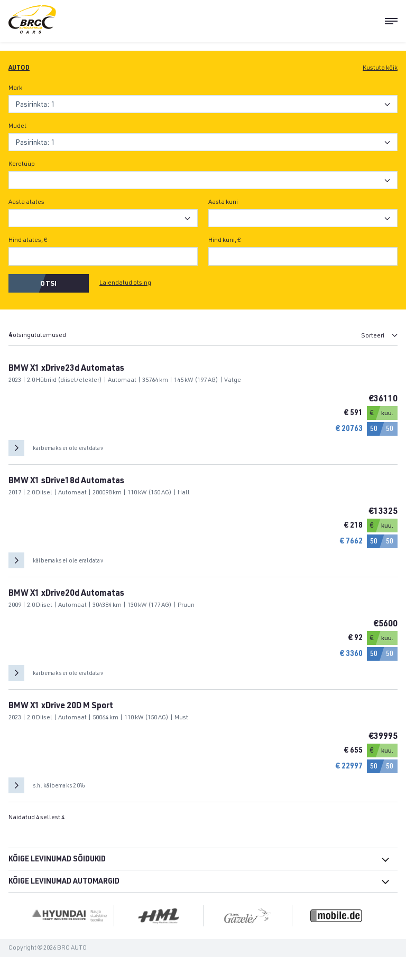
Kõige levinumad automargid (63, 882)
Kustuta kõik (380, 68)
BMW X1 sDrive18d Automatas (66, 481)
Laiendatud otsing (125, 283)
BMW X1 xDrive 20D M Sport (60, 706)
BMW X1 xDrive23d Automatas (66, 369)
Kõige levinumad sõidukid (57, 860)
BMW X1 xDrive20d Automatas (66, 594)
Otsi (48, 284)
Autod (19, 68)
